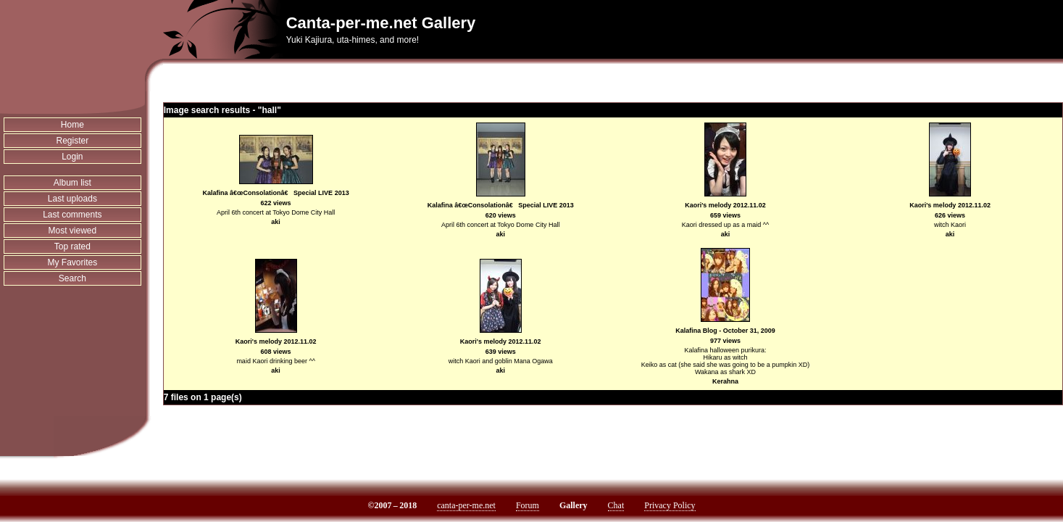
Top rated (72, 246)
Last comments (72, 215)
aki (275, 221)
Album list (72, 183)
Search (72, 278)
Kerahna (725, 381)
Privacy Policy (669, 505)
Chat (616, 505)
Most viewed (73, 230)
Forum (527, 505)
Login (72, 157)
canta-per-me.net (466, 505)
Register (73, 141)
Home (72, 125)
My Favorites (73, 262)
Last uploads (72, 199)
